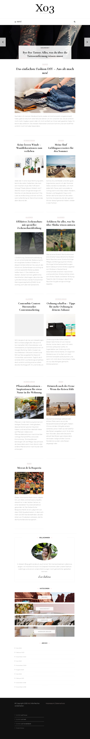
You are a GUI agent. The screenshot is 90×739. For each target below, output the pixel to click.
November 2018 (21, 687)
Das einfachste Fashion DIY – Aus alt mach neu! (45, 71)
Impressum (50, 703)
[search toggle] (74, 22)
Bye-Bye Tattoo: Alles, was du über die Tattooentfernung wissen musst (45, 54)
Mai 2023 (19, 648)
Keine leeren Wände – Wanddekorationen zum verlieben (29, 148)
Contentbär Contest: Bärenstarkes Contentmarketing (29, 306)
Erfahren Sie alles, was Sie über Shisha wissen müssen (60, 223)
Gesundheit (45, 47)
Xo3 (45, 7)
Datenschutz (60, 703)
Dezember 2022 (21, 657)
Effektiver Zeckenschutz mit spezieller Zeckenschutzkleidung (29, 225)
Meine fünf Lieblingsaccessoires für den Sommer (60, 148)
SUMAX (18, 715)
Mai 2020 (19, 674)
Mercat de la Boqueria (29, 467)
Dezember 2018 (21, 682)
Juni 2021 (19, 661)
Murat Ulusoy (20, 728)
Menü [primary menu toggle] (18, 22)
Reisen (61, 381)
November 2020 (21, 665)
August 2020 (20, 669)
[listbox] (45, 42)
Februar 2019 (20, 678)
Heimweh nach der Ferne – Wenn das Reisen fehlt (60, 387)
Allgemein (29, 217)
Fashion (45, 64)
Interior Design (29, 140)
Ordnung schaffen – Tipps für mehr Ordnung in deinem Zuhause (61, 306)
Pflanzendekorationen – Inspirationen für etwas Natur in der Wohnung (29, 389)
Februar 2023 (20, 652)
